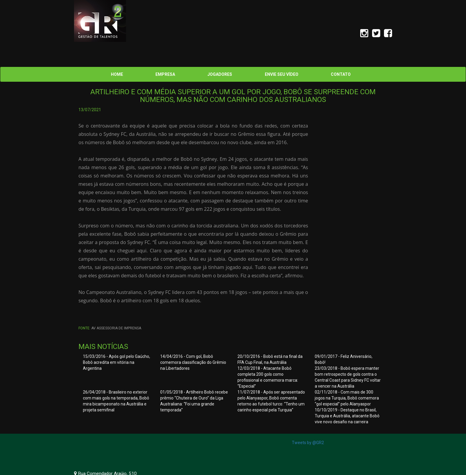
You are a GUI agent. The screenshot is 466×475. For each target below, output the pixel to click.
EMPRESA (165, 74)
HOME (117, 74)
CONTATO (341, 74)
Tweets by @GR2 (308, 442)
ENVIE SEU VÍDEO (281, 74)
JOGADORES (219, 74)
